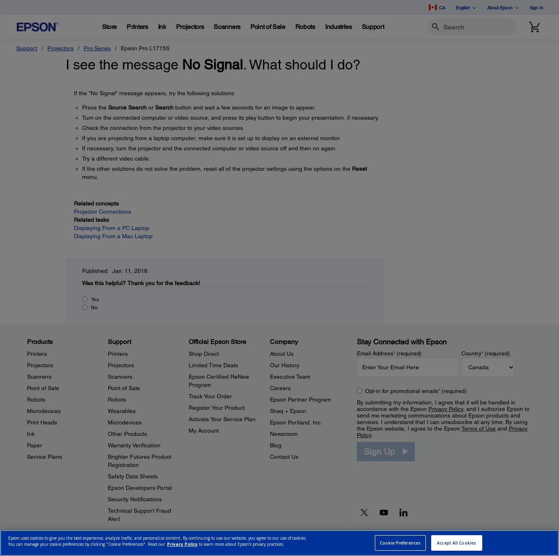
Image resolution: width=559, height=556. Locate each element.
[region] (279, 543)
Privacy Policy (182, 544)
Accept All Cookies (456, 543)
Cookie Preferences (400, 543)
